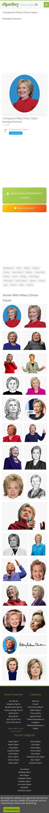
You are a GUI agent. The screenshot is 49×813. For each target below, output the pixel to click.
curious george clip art (13, 710)
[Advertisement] (24, 47)
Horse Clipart (35, 750)
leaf (5, 285)
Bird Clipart (24, 775)
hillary (26, 268)
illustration (8, 280)
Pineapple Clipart (24, 778)
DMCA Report (35, 710)
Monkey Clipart (24, 781)
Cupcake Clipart (13, 750)
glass (22, 285)
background (8, 268)
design (23, 276)
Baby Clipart (13, 763)
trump (6, 272)
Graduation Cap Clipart (35, 757)
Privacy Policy (35, 713)
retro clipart (17, 272)
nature (13, 285)
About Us (35, 701)
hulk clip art (13, 713)
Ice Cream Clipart (24, 784)
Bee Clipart (35, 753)
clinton (7, 276)
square (33, 280)
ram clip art (13, 716)
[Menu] (46, 4)
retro (15, 276)
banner (30, 285)
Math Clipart (13, 741)
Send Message (15, 133)
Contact (36, 704)
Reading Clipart (24, 772)
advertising (33, 276)
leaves (41, 280)
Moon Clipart (35, 741)
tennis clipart (21, 280)
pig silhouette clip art (13, 707)
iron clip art (13, 701)
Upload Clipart (35, 716)
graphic (36, 268)
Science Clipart (13, 760)
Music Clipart (13, 757)
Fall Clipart (35, 744)
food (19, 268)
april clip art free (13, 719)
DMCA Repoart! (24, 208)
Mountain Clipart (24, 790)
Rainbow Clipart (35, 763)
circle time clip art (13, 722)
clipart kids (39, 272)
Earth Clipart (13, 753)
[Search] (36, 5)
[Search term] (30, 4)
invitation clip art (13, 704)
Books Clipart (13, 744)
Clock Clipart (36, 747)
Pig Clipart (24, 787)
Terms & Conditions (35, 707)
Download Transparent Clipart (24, 195)
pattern (29, 272)
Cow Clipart (24, 769)
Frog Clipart (13, 747)
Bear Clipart (35, 760)
